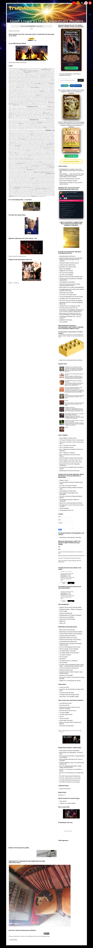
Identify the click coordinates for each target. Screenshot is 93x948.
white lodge (35, 193)
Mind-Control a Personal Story (67, 629)
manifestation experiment (42, 138)
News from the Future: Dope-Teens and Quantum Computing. (69, 708)
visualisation (15, 193)
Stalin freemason (37, 178)
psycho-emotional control (29, 163)
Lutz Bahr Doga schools (22, 135)
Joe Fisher (19, 130)
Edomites (27, 100)
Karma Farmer (22, 131)
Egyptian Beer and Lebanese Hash (41, 100)
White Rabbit (41, 193)
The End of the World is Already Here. (69, 668)
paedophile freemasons (39, 153)
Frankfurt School (42, 105)
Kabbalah (48, 130)
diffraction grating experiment (22, 96)
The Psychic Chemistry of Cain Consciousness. (71, 440)
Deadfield (47, 93)
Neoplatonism (19, 149)
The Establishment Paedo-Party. (67, 491)
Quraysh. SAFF (32, 167)
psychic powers (20, 163)
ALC (21, 71)
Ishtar (20, 126)
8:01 (39, 69)
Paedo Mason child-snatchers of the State (70, 537)
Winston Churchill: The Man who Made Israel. (71, 276)
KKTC (52, 131)
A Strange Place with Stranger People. (69, 694)
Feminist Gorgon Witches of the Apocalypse (70, 633)
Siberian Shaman (17, 177)
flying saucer (36, 105)
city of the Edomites (50, 87)
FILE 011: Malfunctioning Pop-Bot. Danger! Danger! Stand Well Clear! (70, 766)
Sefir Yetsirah (16, 176)
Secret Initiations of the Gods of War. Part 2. (70, 462)
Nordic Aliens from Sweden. (66, 292)
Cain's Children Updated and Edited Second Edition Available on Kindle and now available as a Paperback (71, 92)
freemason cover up (50, 105)
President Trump (38, 159)
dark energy (51, 92)
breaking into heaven (33, 82)
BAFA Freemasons (28, 77)
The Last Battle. (63, 322)
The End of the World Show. (66, 725)
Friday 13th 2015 (20, 109)
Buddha (48, 82)
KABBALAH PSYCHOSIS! (66, 270)
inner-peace (43, 123)
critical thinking (35, 91)
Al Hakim (17, 71)
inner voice (38, 123)
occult (27, 150)
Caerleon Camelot (21, 83)
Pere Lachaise (23, 155)
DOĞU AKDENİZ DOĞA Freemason (37, 97)
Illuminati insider (27, 121)
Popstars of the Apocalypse (13, 158)
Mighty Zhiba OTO (45, 143)
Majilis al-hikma (26, 138)
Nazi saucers (46, 148)
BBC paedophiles (28, 78)
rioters (31, 168)
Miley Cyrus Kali (27, 144)
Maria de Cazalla (17, 139)
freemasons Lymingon (12, 108)
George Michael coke (44, 110)
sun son (10, 181)
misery (28, 145)
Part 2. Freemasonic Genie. (66, 447)
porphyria (40, 158)
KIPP (49, 131)
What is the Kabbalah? (65, 269)
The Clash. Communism (26, 183)
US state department (31, 192)
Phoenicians (29, 155)
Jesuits (44, 127)
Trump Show (27, 188)
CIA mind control (42, 87)
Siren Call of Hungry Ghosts (40, 177)
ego (31, 100)
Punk (33, 164)
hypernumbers (41, 118)
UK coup (20, 191)
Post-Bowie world (50, 158)
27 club (31, 68)
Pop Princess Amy (35, 157)
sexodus (35, 176)
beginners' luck (38, 78)
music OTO (10, 148)
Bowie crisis (32, 81)
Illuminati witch (33, 122)
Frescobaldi (45, 108)
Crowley (41, 91)
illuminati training (27, 122)
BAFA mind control (45, 77)
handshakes (25, 114)
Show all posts (39, 26)
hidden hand (36, 115)
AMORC (10, 73)
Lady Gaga (42, 133)
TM (28, 186)
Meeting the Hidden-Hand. (66, 670)
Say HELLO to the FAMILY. (66, 675)
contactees (51, 88)
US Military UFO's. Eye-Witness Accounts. (73, 367)
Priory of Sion (21, 162)
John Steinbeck (25, 130)
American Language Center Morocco (47, 72)
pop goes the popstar (27, 157)
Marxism (27, 139)
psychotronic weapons (27, 164)
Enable (71, 583)
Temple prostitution (29, 182)
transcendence (17, 187)
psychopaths (51, 163)
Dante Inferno (36, 92)
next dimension (35, 149)
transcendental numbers (37, 187)
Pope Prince (51, 157)
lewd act (24, 134)
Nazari (31, 148)
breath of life (40, 82)
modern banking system (38, 145)
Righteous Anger (25, 168)
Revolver (14, 168)
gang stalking (48, 109)
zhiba (15, 196)
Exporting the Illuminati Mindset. (67, 635)
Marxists (31, 139)
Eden (12, 100)
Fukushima (30, 109)
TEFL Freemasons (30, 181)
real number (42, 167)
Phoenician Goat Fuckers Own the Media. (70, 639)
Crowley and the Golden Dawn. (67, 265)
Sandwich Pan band (45, 172)
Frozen (25, 109)
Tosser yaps (49, 186)
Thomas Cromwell (17, 186)
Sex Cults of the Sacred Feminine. (68, 485)
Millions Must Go (42, 144)
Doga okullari (28, 97)
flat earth (25, 105)
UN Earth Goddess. (30, 191)
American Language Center (35, 72)
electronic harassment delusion (23, 101)
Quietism (26, 167)
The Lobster (50, 183)
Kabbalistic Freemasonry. (65, 320)
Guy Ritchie (20, 114)
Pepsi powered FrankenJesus (15, 155)
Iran (23, 125)
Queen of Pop (12, 167)
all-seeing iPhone (20, 72)
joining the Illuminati (32, 130)
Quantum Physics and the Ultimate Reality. (70, 607)
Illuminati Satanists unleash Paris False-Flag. (71, 458)
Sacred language (18, 172)
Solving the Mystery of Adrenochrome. (69, 263)
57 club (36, 69)
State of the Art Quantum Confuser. (68, 180)
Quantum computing (46, 164)
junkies (38, 130)
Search (80, 80)
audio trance (14, 76)
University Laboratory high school (15, 192)
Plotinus (50, 155)
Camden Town (44, 83)
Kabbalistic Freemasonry (70, 407)
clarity (10, 88)
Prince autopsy (48, 159)
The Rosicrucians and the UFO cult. (68, 308)
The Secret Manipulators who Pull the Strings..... (71, 296)
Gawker (14, 110)
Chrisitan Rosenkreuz (29, 86)
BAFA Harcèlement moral (36, 77)
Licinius (28, 134)
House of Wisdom (20, 118)
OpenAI (48, 150)
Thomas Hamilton (24, 186)
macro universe (45, 135)
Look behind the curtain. (65, 703)
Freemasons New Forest (30, 108)
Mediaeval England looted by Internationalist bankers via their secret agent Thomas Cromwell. (70, 260)
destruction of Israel (51, 95)
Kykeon (33, 133)
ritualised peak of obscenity (48, 168)
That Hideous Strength (17, 183)
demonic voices (31, 95)
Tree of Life (15, 188)
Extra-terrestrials (44, 102)
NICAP (45, 149)
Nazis (15, 149)
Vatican (49, 192)
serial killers (26, 176)
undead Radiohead (45, 191)
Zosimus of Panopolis (39, 196)
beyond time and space (49, 78)
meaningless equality (49, 140)
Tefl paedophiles (37, 181)
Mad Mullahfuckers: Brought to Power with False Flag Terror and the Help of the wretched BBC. (71, 171)
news (31, 149)
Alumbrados (26, 72)
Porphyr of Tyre (34, 158)
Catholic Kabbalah (64, 508)
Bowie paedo (16, 82)
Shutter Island (11, 177)
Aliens (53, 71)
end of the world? (43, 101)
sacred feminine (11, 172)
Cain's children (38, 83)
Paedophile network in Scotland (49, 153)
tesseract (11, 183)
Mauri (31, 140)
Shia (43, 176)
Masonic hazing (43, 139)
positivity (44, 158)
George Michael (36, 110)
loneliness (45, 134)
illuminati (32, 120)
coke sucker (26, 88)
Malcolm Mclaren (33, 138)
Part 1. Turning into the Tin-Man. (67, 445)
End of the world (36, 101)
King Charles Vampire (38, 131)
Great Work (51, 113)
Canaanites (50, 83)
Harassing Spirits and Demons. (67, 256)
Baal (41, 76)
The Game (34, 183)
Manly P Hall (49, 138)
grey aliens (11, 114)
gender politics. (19, 110)
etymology (26, 102)
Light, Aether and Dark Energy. (67, 619)
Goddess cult (36, 113)
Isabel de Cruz (16, 126)
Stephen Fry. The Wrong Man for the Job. (70, 680)
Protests (45, 162)
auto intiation (27, 76)
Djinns (18, 97)
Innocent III (48, 123)
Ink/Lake (27, 123)
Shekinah (39, 176)
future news (43, 109)
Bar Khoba (51, 77)
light (32, 134)
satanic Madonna (14, 173)
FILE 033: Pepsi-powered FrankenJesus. (69, 776)
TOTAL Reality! (63, 611)
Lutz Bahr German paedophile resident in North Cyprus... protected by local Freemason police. (71, 665)
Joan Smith (14, 130)
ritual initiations (35, 168)
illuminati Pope (33, 121)
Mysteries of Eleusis (17, 148)
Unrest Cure (24, 192)
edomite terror (22, 100)
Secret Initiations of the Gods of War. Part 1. (70, 460)
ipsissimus (19, 125)
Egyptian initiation (51, 100)
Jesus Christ (52, 127)
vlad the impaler (21, 193)
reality (46, 167)
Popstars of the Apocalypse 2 (24, 158)
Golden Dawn (45, 113)
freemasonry (31, 106)
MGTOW (11, 143)
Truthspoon (24, 8)
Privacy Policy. (13, 940)
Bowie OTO (10, 82)
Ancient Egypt (21, 73)
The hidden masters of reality (42, 183)
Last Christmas (50, 133)
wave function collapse (28, 193)
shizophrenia (51, 176)
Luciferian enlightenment (13, 135)
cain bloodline (31, 83)
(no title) (66, 394)
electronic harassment (13, 101)
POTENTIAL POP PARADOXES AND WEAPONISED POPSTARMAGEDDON (21, 159)
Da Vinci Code (30, 92)
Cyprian (21, 92)
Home (31, 28)
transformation (44, 187)
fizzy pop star (20, 105)
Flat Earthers (31, 105)
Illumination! (62, 658)
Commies (31, 88)
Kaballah (42, 130)
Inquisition (52, 123)
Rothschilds (40, 169)
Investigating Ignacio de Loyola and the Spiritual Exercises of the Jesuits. (71, 290)
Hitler (10, 117)
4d (44, 68)
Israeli (39, 126)
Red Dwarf (51, 167)
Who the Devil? (63, 662)
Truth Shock (32, 188)
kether (27, 131)
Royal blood (52, 169)
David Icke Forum (20, 93)
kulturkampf (29, 133)
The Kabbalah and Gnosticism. (67, 282)
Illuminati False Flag (12, 121)
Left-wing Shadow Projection (13, 134)
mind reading (17, 145)
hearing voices (51, 114)
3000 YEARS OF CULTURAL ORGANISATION (71, 287)
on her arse (44, 150)
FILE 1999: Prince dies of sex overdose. (69, 782)
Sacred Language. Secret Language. (68, 649)
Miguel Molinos (51, 143)
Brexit (45, 82)
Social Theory (22, 178)
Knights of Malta (11, 133)
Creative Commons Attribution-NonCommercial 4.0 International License (35, 936)
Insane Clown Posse (13, 125)
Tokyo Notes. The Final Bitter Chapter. (69, 696)
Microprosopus (30, 143)
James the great (12, 127)
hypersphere (47, 118)
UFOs (16, 191)
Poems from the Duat (64, 788)
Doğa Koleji (22, 97)
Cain (26, 83)
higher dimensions (42, 115)
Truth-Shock (37, 188)
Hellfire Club (17, 115)
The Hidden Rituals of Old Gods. (67, 651)
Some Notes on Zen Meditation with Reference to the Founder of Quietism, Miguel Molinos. (71, 310)
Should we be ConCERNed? (66, 617)
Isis (23, 126)
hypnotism (52, 118)
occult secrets (38, 150)
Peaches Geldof (51, 154)
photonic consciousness (37, 155)
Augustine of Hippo (20, 76)
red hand (10, 168)
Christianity (18, 87)
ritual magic (41, 168)
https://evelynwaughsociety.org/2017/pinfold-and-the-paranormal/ (71, 555)
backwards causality (20, 77)
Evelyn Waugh (31, 102)
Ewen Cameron (37, 102)
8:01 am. (61, 716)
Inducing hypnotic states (48, 122)
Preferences (63, 583)
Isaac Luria (10, 126)
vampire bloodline (39, 192)
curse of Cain (16, 92)
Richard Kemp (19, 168)
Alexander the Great (41, 71)
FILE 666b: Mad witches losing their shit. (69, 780)
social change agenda (14, 178)
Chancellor (17, 86)
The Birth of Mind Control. (66, 714)
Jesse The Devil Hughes (37, 127)
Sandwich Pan (36, 172)
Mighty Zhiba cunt (37, 143)
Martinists (23, 139)
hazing (47, 114)
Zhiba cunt (25, 196)
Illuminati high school (19, 121)
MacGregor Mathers (38, 135)
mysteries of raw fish (25, 148)
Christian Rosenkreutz (49, 86)
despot (45, 95)
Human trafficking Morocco (28, 118)
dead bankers (43, 93)
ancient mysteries (28, 73)
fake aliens (51, 102)
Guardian (15, 114)
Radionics (37, 167)
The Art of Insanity (64, 718)
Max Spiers (35, 140)
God (15, 113)
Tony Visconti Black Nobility (34, 186)
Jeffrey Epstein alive (29, 127)
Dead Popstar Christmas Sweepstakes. (69, 750)
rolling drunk (14, 169)
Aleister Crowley (32, 71)
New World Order (25, 149)
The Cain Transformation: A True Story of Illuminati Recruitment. (69, 74)
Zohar (32, 196)
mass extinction (12, 140)
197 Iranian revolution (12, 68)
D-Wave (25, 92)
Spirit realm (27, 178)
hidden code (30, 115)
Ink (23, 123)
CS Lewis (51, 91)
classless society (15, 88)
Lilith (35, 134)
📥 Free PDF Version (71, 68)
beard (33, 78)
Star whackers (49, 178)
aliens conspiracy (13, 72)
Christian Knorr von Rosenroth (40, 86)
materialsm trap (26, 140)
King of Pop (45, 131)
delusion (10, 95)
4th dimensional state (30, 69)
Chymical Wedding (34, 87)
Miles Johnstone (20, 144)
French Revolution (38, 108)
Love (49, 134)
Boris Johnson (14, 81)
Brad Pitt (27, 82)
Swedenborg (15, 181)
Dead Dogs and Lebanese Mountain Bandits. (71, 631)
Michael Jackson (24, 143)
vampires (44, 192)
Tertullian (53, 182)
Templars (48, 181)
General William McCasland (27, 110)
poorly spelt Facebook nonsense (17, 157)
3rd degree (41, 68)
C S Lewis (15, 83)
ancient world (34, 73)
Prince (43, 159)
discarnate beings (36, 96)
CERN (13, 86)
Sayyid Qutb (42, 173)
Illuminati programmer (40, 121)
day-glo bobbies (36, 93)
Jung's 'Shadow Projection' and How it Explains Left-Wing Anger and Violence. (74, 414)
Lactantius (37, 133)
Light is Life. (62, 623)
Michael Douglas (17, 143)
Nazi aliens (35, 148)
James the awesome (51, 126)
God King (18, 113)
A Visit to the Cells (64, 687)
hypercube (36, 118)
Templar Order (43, 181)
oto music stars (26, 153)
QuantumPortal (77, 3)
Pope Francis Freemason (44, 157)
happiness (30, 114)
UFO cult (34, 189)
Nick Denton (49, 149)
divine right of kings (43, 96)
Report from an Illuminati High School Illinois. (71, 360)
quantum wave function (50, 165)
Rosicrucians (29, 169)
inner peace (32, 123)
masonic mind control (51, 139)
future (39, 109)
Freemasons (50, 106)
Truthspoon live (50, 188)
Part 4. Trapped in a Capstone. (67, 452)
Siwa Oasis (48, 177)
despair (42, 95)
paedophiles (12, 154)
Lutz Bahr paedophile (30, 135)
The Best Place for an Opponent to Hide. (69, 306)
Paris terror (42, 154)
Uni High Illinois (51, 191)
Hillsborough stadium (49, 115)
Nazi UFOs (10, 149)
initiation (20, 123)
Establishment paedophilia (18, 102)
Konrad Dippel (17, 133)
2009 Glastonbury (20, 68)
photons (43, 155)
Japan (23, 127)
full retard (34, 109)
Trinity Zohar (21, 188)
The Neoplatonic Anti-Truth (66, 510)
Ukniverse (24, 191)
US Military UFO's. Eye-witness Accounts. (70, 298)
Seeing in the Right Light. (65, 613)
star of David (44, 178)
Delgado (52, 93)
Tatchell (25, 181)
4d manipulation (49, 68)
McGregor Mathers (42, 140)
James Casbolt (44, 126)
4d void (17, 69)
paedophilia (17, 154)
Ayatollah (32, 76)
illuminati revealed (20, 122)
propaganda (40, 162)
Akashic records (12, 71)
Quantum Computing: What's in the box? (69, 178)
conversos (15, 90)
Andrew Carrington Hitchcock (48, 73)
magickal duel (20, 138)
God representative (29, 113)
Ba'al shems (37, 76)
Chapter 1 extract (63, 480)
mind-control (23, 145)
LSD (52, 134)
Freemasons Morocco (20, 108)
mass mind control (19, 140)
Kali (17, 131)
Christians (23, 87)
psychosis (10, 164)
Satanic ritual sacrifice (22, 173)
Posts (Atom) (16, 30)
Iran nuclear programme (29, 125)
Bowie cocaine (27, 81)
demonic (26, 95)
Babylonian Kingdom (12, 77)
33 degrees (36, 68)
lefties (20, 134)
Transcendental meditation (26, 187)
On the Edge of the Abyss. (66, 720)
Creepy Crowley (29, 91)
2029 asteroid (26, 68)
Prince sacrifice (14, 162)
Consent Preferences (7, 0)
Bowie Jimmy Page (45, 81)
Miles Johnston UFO (13, 144)
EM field (31, 101)
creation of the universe (21, 91)
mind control (48, 144)
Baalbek (44, 76)
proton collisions (50, 162)
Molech (44, 145)
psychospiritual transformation (18, 164)
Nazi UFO (51, 148)
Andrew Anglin (40, 73)
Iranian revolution (50, 125)
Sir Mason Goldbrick (31, 177)
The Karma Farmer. (64, 705)
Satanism (36, 173)
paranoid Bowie (30, 154)
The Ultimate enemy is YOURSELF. (68, 660)
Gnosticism (11, 113)
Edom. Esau (17, 100)
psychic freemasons (12, 163)
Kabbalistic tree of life (12, 131)
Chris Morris (23, 86)
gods (40, 113)
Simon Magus (24, 177)
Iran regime (36, 125)
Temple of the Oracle (14, 182)
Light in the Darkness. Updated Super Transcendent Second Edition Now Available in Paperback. (71, 224)
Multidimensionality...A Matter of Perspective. (70, 609)
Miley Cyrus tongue (35, 144)
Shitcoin (46, 176)
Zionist (29, 196)
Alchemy (25, 71)
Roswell (36, 169)
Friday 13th (14, 109)
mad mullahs (51, 135)
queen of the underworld (20, 167)
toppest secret (43, 186)
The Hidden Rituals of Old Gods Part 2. (69, 653)
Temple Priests (21, 182)
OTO (15, 153)
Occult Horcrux (32, 150)
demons (37, 95)
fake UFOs (11, 103)
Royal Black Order (46, 169)
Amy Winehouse (15, 73)
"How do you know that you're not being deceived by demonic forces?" (69, 284)
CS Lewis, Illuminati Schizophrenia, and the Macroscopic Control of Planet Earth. (73, 388)
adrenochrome (44, 69)
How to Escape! (63, 657)
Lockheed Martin (40, 134)
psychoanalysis (36, 163)
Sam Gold (24, 172)
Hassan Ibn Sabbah (41, 114)
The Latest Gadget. (64, 712)
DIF (15, 96)
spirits (32, 178)
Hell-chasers (12, 115)
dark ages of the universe (44, 92)
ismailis (26, 126)
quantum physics (34, 165)
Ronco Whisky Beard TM (21, 169)
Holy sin (14, 118)
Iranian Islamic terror (43, 125)
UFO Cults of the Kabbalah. (66, 272)
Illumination (39, 122)
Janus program (18, 127)
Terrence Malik (35, 182)
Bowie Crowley (38, 81)
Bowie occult (51, 81)
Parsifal (46, 154)
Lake (46, 133)
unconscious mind (38, 191)
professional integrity (28, 162)
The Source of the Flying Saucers (68, 294)
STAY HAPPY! (63, 801)
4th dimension (22, 69)
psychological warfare (44, 163)
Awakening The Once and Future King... (69, 470)
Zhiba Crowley (20, 196)
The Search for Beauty (65, 655)
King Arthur (31, 131)
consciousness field (45, 88)
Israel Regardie (34, 126)
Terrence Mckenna (42, 182)
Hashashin (35, 114)
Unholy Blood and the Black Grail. (68, 641)
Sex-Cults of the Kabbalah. (66, 274)
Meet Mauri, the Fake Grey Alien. (67, 267)
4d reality (13, 69)
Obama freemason (15, 150)
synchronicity (20, 181)
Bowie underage (22, 82)
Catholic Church (20, 85)
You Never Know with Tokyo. (66, 692)
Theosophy (10, 186)
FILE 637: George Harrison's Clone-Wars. (70, 778)
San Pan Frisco (29, 172)
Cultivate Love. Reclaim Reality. (67, 803)
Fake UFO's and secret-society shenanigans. (71, 300)
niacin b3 (40, 149)
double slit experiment (49, 97)
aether (51, 69)
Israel (30, 126)
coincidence (21, 88)
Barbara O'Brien (11, 78)
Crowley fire (46, 91)
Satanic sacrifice (30, 173)
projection (35, 162)
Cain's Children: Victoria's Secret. (68, 438)
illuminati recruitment (12, 122)
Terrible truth (48, 182)
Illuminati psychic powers (49, 121)
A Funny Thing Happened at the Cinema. (69, 647)
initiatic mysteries (14, 123)
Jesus (48, 127)
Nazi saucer (40, 148)
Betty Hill (43, 78)
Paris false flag (36, 154)
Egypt (34, 100)
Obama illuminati (22, 150)
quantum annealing (38, 164)
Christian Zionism (11, 87)
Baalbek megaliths (50, 76)
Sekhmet (21, 176)
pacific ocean (32, 153)
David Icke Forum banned (29, 93)
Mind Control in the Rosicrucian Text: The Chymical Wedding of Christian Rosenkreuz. (70, 314)
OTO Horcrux (20, 153)
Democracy (14, 95)
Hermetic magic (24, 115)
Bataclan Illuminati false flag (19, 78)
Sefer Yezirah (11, 176)
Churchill (27, 87)
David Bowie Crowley (12, 93)
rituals (10, 169)
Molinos (48, 145)
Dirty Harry (30, 96)
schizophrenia (48, 173)
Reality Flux (62, 621)
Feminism (15, 105)
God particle (23, 113)
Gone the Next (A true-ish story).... (68, 710)
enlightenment (49, 101)
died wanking (12, 96)
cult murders (11, 92)
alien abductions (48, 71)
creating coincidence (13, 91)
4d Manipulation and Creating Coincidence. (70, 615)
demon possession (21, 95)
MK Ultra (31, 145)
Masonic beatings (37, 139)
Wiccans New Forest (47, 193)
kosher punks (23, 133)
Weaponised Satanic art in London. (68, 637)
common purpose (37, 88)
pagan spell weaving (23, 154)
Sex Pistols (31, 176)
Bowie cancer (20, 81)
